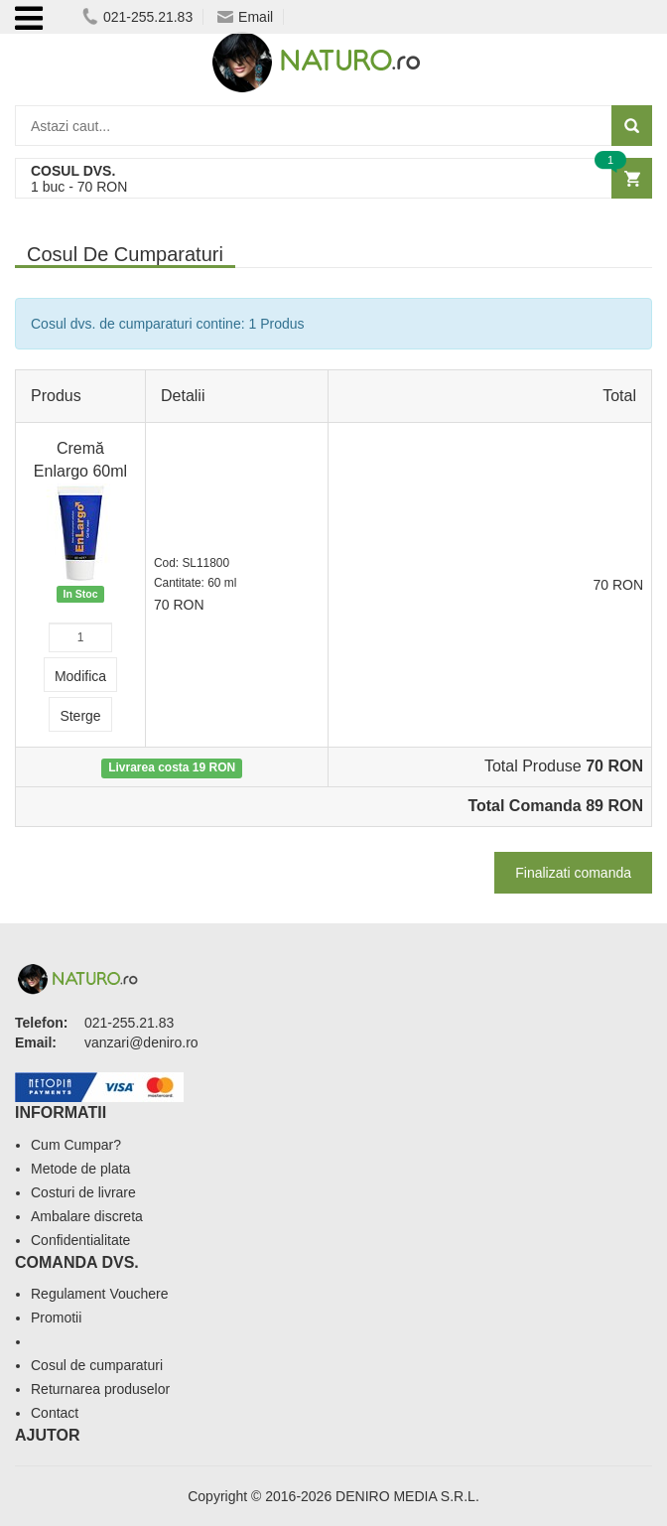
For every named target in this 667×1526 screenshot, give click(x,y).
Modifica (80, 676)
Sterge (80, 716)
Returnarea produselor (100, 1389)
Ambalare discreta (87, 1216)
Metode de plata (80, 1169)
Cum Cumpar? (76, 1145)
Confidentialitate (80, 1240)
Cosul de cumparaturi (97, 1365)
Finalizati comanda (573, 873)
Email (245, 17)
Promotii (56, 1317)
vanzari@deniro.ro (141, 1042)
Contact (54, 1413)
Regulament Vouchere (100, 1294)
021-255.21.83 (137, 17)
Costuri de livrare (83, 1192)
